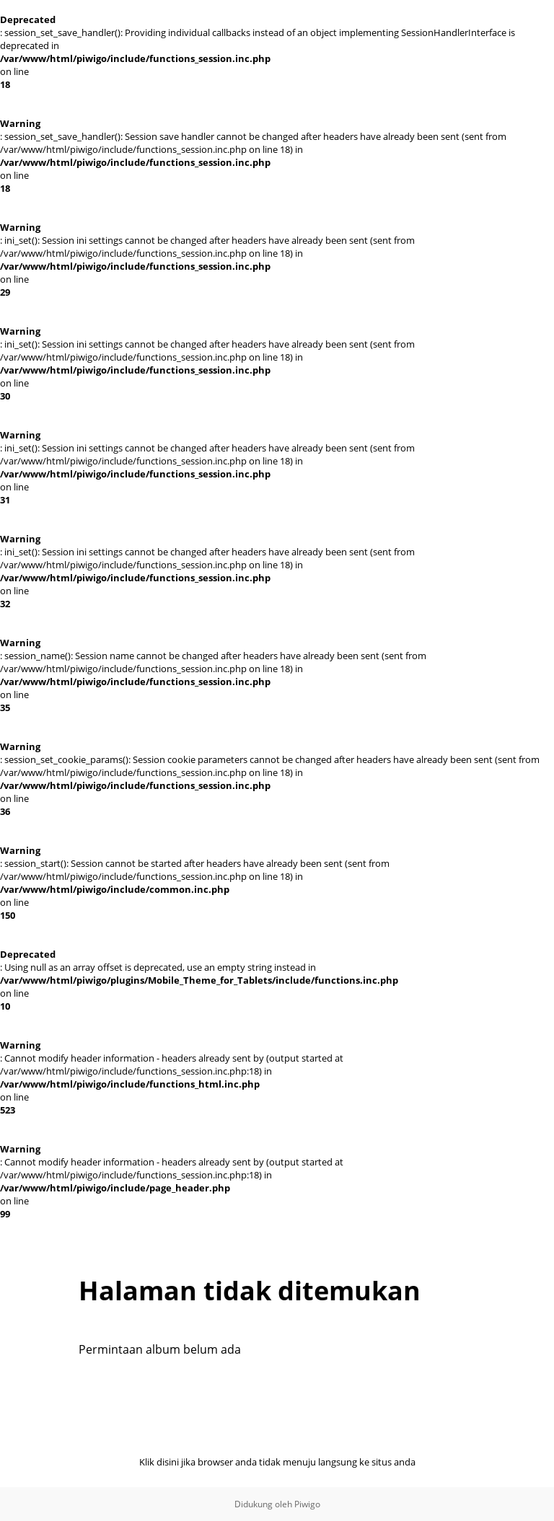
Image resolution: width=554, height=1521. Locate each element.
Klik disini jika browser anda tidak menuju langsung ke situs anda (277, 1461)
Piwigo (307, 1504)
